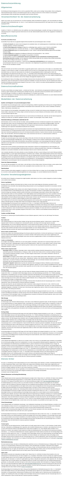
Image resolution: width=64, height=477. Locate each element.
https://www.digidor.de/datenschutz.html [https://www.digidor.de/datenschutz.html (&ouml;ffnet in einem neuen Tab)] (51, 381)
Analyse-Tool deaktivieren (27, 466)
